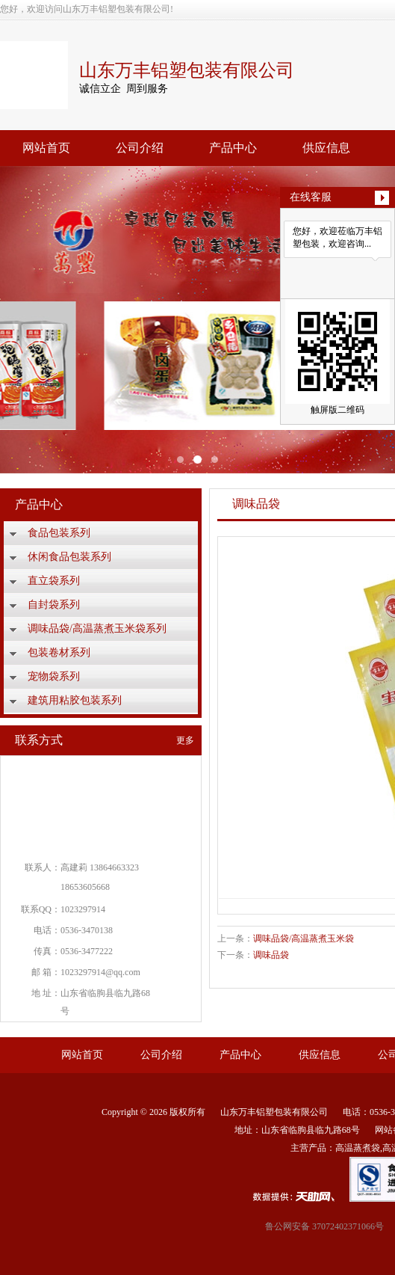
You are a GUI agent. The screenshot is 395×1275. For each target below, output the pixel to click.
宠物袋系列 (54, 676)
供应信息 (326, 147)
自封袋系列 (54, 604)
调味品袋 (271, 955)
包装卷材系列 (59, 652)
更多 (185, 740)
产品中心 (233, 147)
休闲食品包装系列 (69, 556)
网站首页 (46, 147)
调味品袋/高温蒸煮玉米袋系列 (97, 628)
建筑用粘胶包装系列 (75, 700)
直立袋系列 (54, 580)
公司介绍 (140, 147)
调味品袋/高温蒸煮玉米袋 (303, 938)
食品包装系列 (59, 532)
